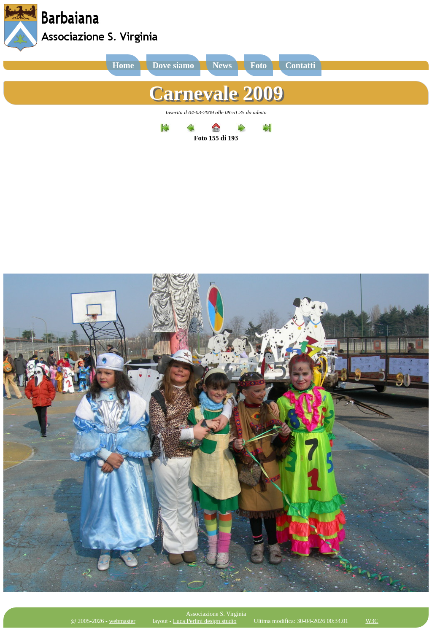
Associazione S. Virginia (216, 613)
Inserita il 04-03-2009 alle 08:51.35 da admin (215, 112)
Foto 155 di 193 (216, 138)
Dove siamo (173, 65)
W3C (371, 621)
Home (123, 65)
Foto (258, 65)
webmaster (122, 621)
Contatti (300, 65)
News (222, 65)
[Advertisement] (216, 208)
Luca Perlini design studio (205, 621)
